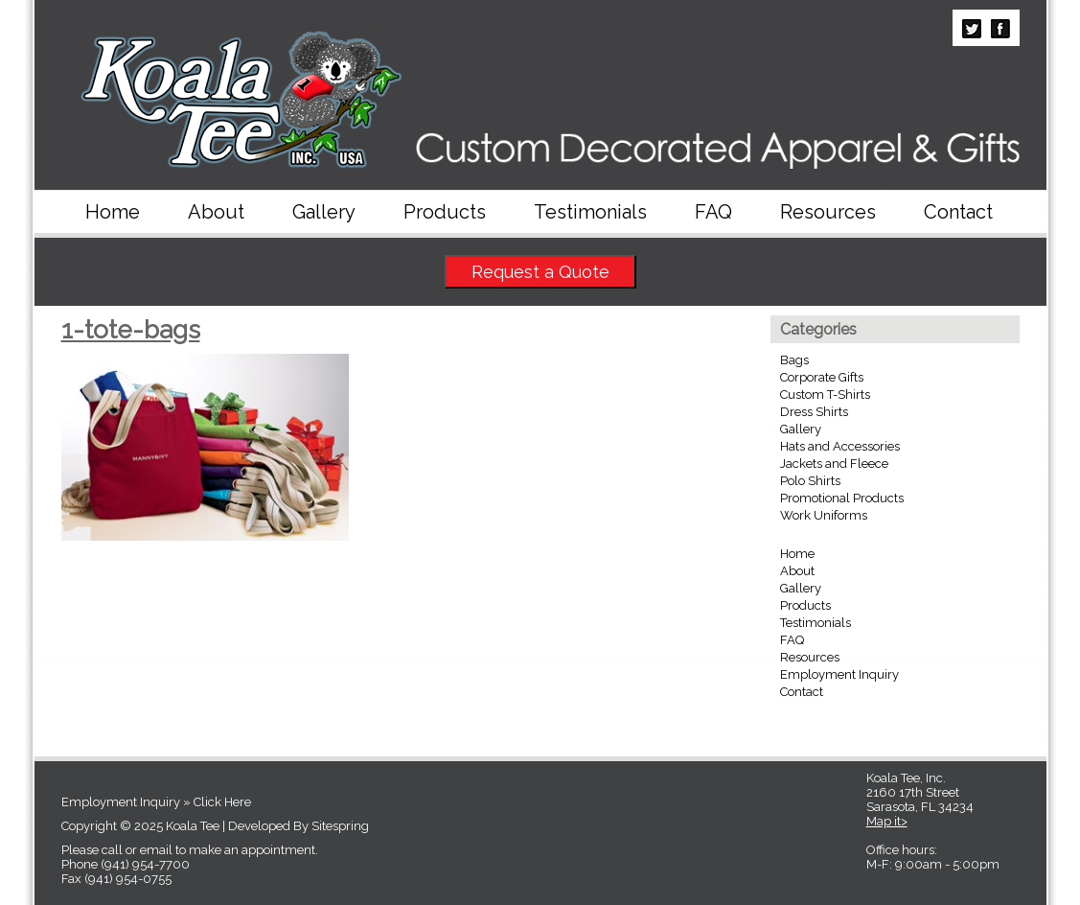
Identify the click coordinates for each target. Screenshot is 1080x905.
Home (112, 211)
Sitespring (340, 826)
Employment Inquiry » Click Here (156, 802)
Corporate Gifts (821, 377)
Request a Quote (540, 272)
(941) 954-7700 (145, 864)
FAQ (713, 211)
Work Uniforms (823, 515)
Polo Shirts (810, 481)
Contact (958, 211)
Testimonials (590, 211)
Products (444, 211)
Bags (794, 360)
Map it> (887, 821)
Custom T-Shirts (825, 394)
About (216, 211)
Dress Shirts (814, 412)
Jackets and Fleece (834, 463)
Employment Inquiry (839, 674)
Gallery (324, 211)
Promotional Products (842, 498)
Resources (828, 211)
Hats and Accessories (840, 446)
